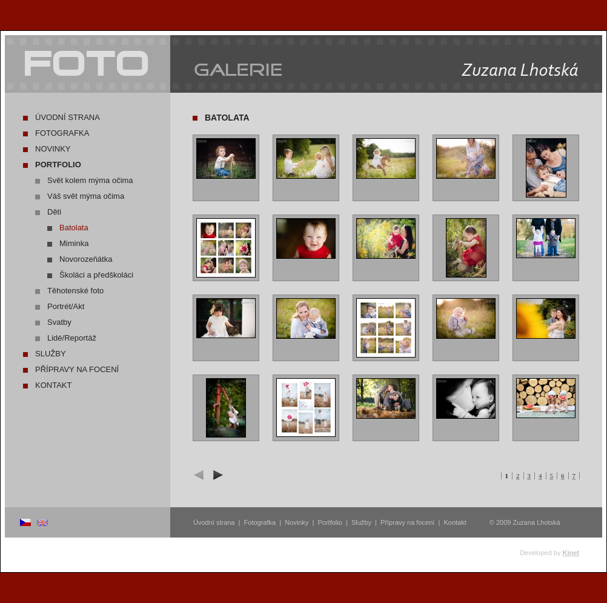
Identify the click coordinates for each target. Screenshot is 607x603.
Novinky (53, 148)
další (216, 475)
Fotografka (62, 133)
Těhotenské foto (75, 290)
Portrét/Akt (65, 306)
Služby (50, 353)
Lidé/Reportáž (71, 337)
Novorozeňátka (85, 259)
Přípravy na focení (77, 369)
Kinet (571, 552)
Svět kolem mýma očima (90, 180)
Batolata (73, 227)
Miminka (73, 243)
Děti (54, 211)
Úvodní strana (67, 117)
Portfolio (58, 164)
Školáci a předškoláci (96, 274)
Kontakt (53, 385)
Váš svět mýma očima (85, 196)
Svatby (59, 322)
